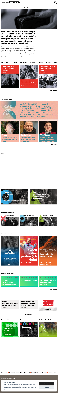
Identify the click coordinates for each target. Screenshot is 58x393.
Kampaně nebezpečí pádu (7, 227)
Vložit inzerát (48, 337)
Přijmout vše (47, 383)
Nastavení (47, 387)
